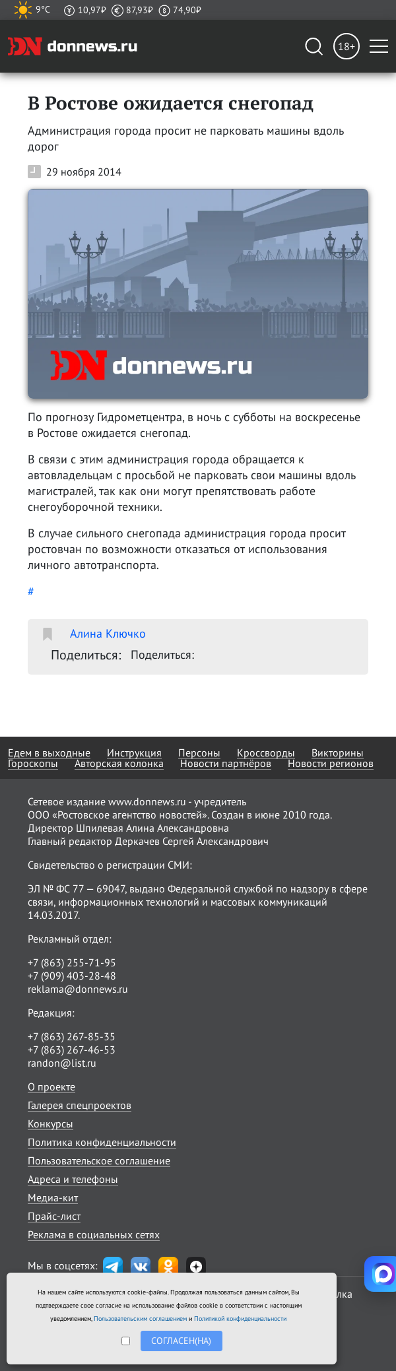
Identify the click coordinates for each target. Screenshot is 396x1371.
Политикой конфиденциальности (240, 1318)
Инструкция (134, 752)
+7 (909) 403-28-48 (72, 975)
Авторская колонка (119, 763)
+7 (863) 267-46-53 (72, 1049)
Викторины (338, 752)
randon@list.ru (62, 1062)
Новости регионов (331, 763)
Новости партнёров (225, 763)
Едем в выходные (49, 752)
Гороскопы (33, 763)
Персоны (199, 752)
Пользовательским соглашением (140, 1318)
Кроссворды (266, 752)
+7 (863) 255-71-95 (72, 962)
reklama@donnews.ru (78, 988)
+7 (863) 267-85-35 (72, 1036)
